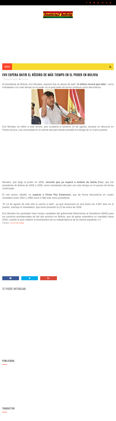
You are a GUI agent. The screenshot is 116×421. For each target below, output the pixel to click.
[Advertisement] (58, 40)
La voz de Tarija (17, 223)
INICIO (7, 66)
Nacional (24, 79)
